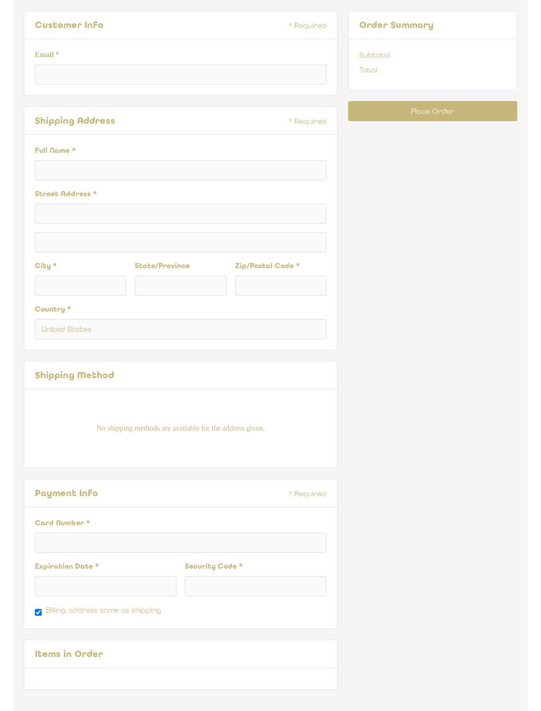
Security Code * (213, 566)
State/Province (162, 265)
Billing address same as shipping (103, 610)
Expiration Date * (67, 566)
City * (46, 265)
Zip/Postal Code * (267, 265)
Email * (47, 55)
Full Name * (55, 150)
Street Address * (66, 193)
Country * (53, 309)
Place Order (432, 111)
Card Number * (62, 522)
